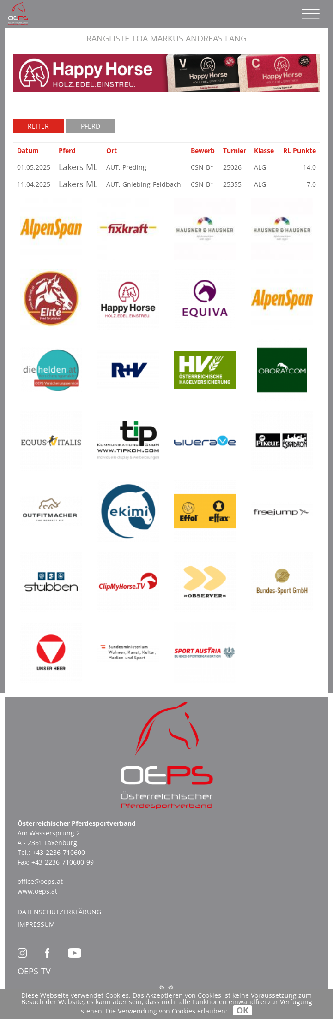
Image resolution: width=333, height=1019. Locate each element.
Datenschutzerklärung (59, 911)
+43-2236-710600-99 (62, 862)
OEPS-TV (34, 971)
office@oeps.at (40, 881)
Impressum (36, 924)
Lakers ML (78, 166)
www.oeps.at (37, 891)
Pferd (90, 126)
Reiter (38, 126)
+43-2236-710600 (58, 852)
